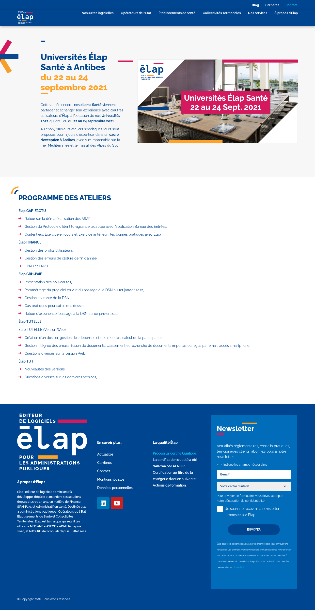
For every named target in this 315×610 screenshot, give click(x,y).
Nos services (257, 13)
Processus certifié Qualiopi (174, 453)
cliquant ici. (238, 567)
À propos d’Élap (286, 13)
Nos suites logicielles (97, 13)
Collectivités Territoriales (222, 13)
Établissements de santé (176, 13)
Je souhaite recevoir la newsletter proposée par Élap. (252, 512)
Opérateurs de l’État (136, 13)
